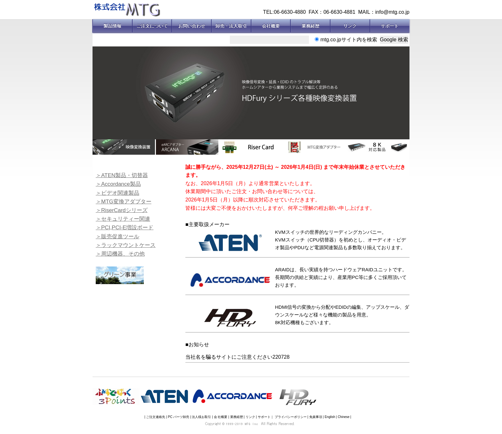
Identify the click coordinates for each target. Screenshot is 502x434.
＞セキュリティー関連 (123, 219)
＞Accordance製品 (118, 184)
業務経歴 (311, 26)
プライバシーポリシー (291, 417)
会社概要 (271, 26)
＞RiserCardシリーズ (122, 210)
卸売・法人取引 (231, 26)
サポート (390, 26)
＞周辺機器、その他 (120, 254)
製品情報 (112, 26)
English (330, 417)
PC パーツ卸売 (179, 417)
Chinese (344, 417)
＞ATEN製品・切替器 (122, 175)
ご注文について (152, 26)
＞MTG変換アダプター (123, 202)
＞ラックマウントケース (126, 245)
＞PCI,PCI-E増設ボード (124, 228)
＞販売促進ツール (117, 236)
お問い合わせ (191, 26)
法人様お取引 (201, 417)
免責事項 (315, 417)
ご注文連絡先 (155, 417)
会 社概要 (221, 417)
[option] (251, 92)
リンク (350, 26)
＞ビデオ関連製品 (117, 193)
